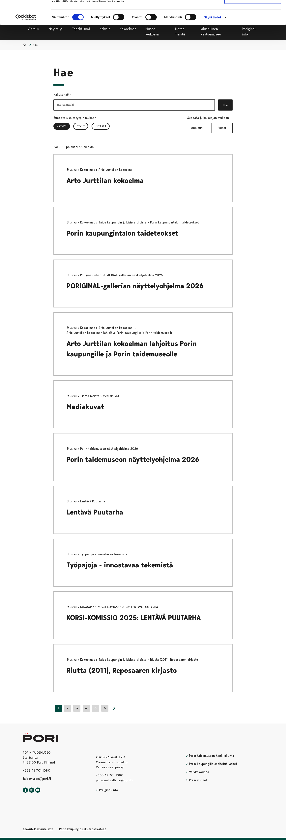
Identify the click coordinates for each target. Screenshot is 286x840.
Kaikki (63, 126)
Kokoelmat (88, 170)
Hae (225, 105)
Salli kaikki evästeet (253, 9)
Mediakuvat (85, 407)
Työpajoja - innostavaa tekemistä (120, 565)
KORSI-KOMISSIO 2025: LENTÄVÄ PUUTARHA (134, 618)
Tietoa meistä (90, 396)
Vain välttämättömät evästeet (252, 21)
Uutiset (100, 126)
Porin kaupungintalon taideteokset (122, 233)
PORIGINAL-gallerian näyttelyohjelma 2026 (135, 286)
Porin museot (196, 780)
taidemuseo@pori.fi (37, 779)
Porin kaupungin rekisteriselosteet (82, 829)
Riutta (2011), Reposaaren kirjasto (122, 670)
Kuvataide (87, 607)
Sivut (81, 126)
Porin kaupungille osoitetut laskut (211, 764)
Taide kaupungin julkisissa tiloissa (123, 222)
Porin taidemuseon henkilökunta (210, 756)
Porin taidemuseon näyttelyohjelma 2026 (134, 459)
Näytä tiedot (212, 40)
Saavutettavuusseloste (38, 829)
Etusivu (72, 170)
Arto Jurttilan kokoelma (106, 181)
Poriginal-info (90, 275)
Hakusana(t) (62, 94)
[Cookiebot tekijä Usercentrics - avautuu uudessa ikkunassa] (25, 40)
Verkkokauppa (197, 772)
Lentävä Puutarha (95, 512)
